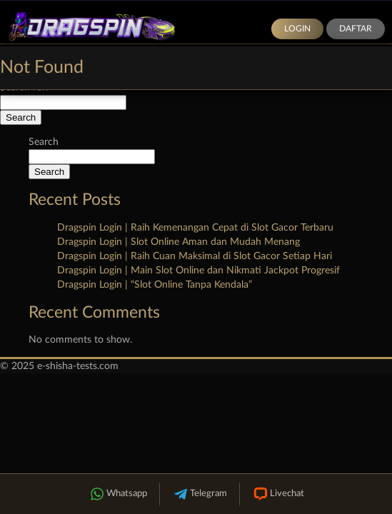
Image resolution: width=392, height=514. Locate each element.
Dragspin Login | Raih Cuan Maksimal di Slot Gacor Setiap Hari (194, 256)
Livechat (278, 494)
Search (44, 142)
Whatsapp (118, 494)
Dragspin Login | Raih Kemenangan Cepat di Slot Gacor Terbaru (195, 228)
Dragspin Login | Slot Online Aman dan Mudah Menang (178, 242)
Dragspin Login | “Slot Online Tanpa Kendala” (154, 285)
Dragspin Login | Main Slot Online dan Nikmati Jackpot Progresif (198, 271)
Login (297, 28)
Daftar (355, 28)
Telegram (199, 494)
